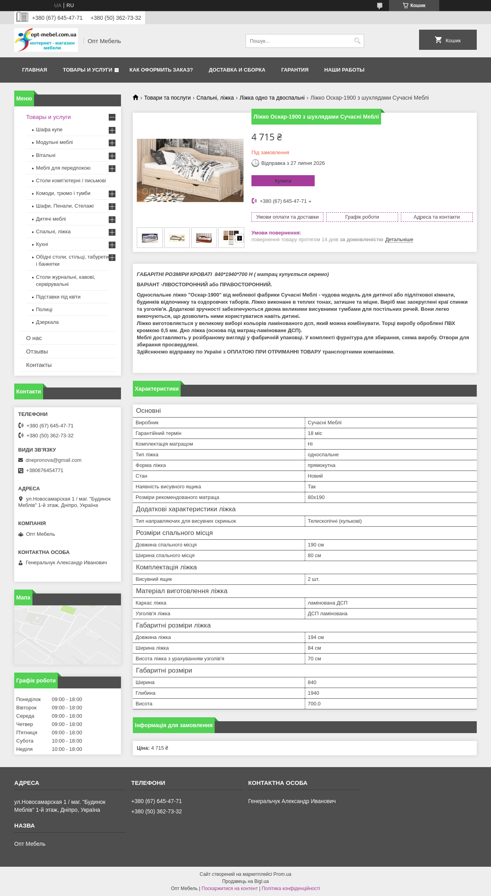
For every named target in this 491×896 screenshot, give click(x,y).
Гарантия (294, 70)
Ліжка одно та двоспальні (272, 98)
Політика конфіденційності (291, 888)
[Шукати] (357, 41)
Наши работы (344, 70)
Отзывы (37, 351)
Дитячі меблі (51, 219)
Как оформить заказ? (161, 70)
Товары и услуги (87, 70)
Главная (34, 70)
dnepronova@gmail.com (53, 460)
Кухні (42, 244)
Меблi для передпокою (63, 168)
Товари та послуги (167, 98)
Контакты (39, 364)
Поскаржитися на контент (230, 888)
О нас (34, 338)
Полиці (44, 309)
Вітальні (45, 155)
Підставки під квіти (58, 297)
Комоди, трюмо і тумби (63, 193)
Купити (283, 181)
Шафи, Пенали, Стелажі (65, 206)
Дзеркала (47, 322)
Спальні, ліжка (215, 98)
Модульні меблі (54, 142)
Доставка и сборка (237, 70)
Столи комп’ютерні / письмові (71, 180)
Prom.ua (282, 874)
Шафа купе (49, 129)
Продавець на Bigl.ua (245, 881)
